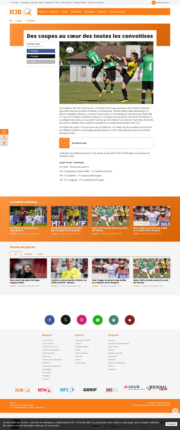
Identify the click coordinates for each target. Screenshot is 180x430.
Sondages (46, 376)
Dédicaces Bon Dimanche (52, 359)
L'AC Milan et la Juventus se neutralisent (24, 229)
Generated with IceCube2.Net (159, 405)
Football (31, 20)
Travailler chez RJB (115, 353)
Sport (19, 20)
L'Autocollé (46, 372)
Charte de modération (116, 363)
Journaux (54, 11)
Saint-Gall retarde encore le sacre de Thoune (109, 229)
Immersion (46, 356)
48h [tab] (15, 254)
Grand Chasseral (48, 353)
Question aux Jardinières (51, 366)
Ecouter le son (72, 143)
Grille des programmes (51, 350)
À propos (111, 340)
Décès (57, 2)
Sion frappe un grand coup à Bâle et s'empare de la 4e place (150, 229)
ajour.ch (43, 11)
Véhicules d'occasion (95, 2)
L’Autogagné (46, 369)
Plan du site (40, 407)
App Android (130, 320)
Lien (31, 62)
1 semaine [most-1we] (28, 254)
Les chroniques (48, 343)
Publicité (111, 350)
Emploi (41, 2)
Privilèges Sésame (79, 2)
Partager (33, 51)
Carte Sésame (66, 2)
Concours (46, 379)
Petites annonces (81, 353)
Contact (111, 366)
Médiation (112, 359)
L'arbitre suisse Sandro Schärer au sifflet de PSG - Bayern (68, 281)
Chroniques (89, 11)
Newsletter (112, 369)
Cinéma (78, 343)
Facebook (50, 320)
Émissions (76, 11)
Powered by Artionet (140, 405)
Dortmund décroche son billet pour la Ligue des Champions (66, 229)
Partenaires (112, 356)
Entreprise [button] (24, 2)
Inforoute (34, 2)
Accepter (171, 424)
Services (102, 11)
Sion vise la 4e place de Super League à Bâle (25, 281)
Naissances (49, 2)
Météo (77, 350)
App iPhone (114, 320)
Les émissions (47, 340)
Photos (64, 11)
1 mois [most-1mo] (40, 254)
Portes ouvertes (117, 11)
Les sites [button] (14, 2)
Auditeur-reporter (160, 3)
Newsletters (98, 320)
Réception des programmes (118, 343)
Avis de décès (80, 363)
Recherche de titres (49, 347)
